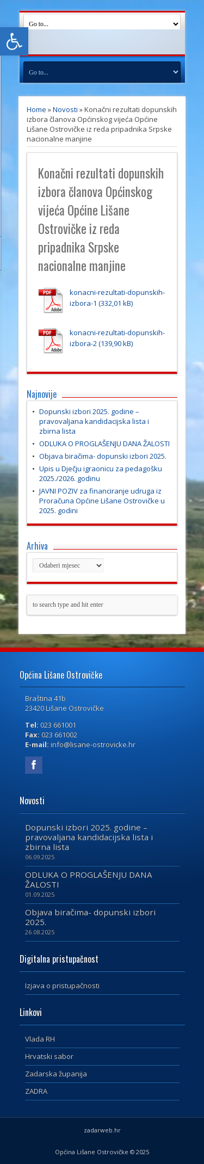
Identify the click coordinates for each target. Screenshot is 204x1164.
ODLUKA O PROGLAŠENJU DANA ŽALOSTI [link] (104, 443)
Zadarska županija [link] (56, 1074)
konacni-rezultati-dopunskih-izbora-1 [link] (117, 297)
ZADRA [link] (36, 1091)
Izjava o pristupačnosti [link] (62, 985)
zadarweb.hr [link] (102, 1130)
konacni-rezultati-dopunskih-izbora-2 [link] (117, 338)
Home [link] (36, 109)
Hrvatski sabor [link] (49, 1056)
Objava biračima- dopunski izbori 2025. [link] (102, 456)
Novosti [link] (65, 109)
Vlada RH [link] (40, 1039)
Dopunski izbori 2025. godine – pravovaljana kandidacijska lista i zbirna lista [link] (94, 421)
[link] (14, 41)
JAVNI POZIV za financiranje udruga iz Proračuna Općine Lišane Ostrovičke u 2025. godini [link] (102, 500)
